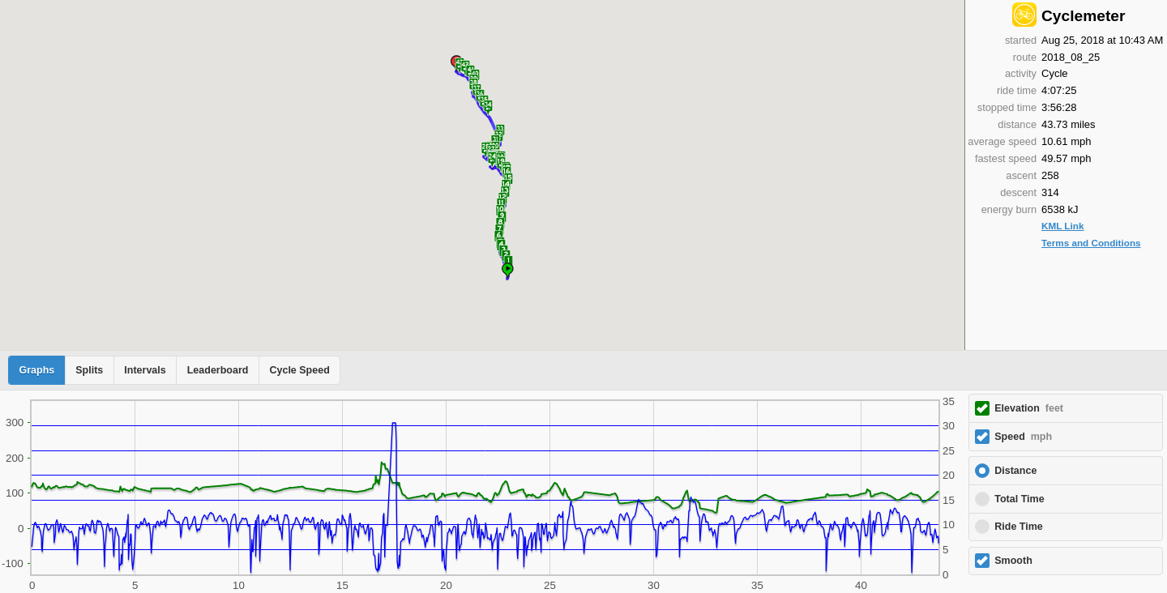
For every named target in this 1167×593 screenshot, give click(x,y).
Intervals (144, 370)
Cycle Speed (299, 370)
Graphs (37, 370)
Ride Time (1018, 526)
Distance (1015, 470)
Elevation (1028, 408)
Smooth (1013, 560)
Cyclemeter (1083, 15)
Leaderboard (218, 370)
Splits (89, 370)
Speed (1023, 436)
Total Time (1019, 499)
